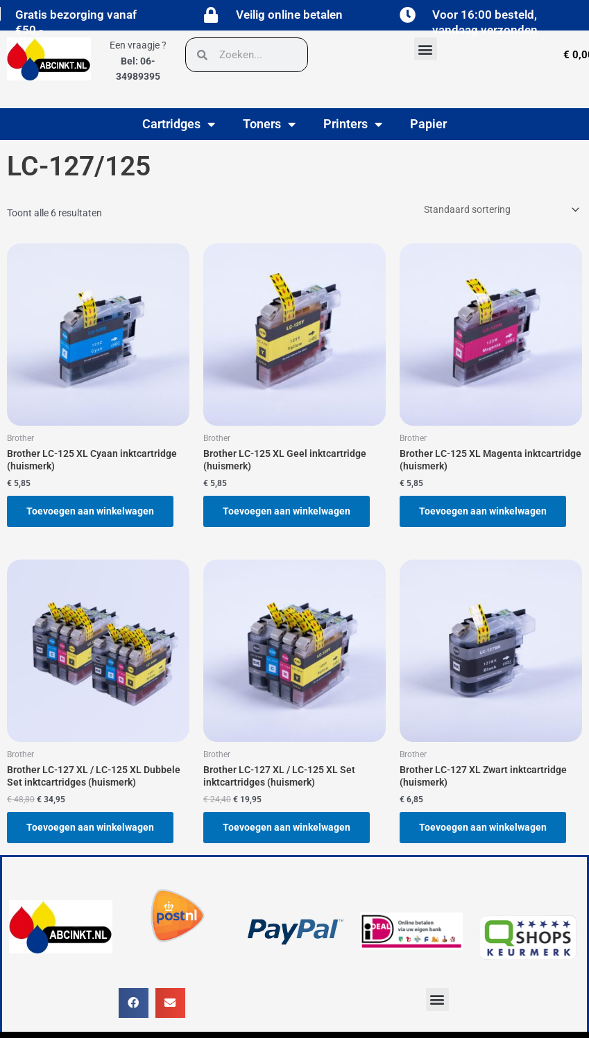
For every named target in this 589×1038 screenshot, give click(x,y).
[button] (425, 48)
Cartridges (178, 124)
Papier (428, 123)
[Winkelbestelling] (500, 209)
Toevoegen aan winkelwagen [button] (90, 511)
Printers (352, 124)
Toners (269, 124)
